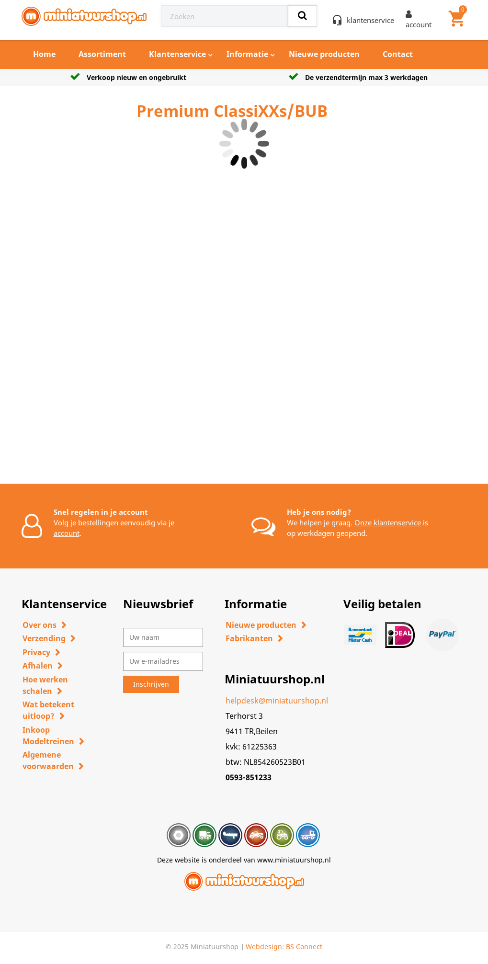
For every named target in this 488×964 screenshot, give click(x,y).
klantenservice (370, 20)
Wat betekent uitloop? (48, 710)
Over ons (40, 625)
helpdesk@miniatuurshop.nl (277, 700)
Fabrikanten (249, 638)
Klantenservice (177, 54)
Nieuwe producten (324, 54)
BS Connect (304, 946)
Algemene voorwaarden (48, 760)
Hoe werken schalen (45, 685)
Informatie (247, 54)
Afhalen (38, 665)
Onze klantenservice (387, 522)
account (66, 533)
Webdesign (264, 946)
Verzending (44, 638)
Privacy (36, 652)
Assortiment (102, 54)
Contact (398, 54)
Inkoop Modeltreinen (48, 736)
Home (44, 54)
